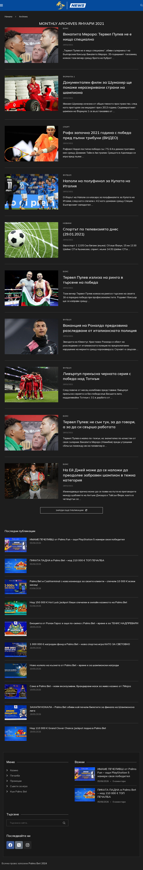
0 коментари (119, 781)
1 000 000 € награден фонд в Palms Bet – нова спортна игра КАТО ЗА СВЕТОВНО (80, 644)
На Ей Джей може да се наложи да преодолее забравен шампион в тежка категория (99, 475)
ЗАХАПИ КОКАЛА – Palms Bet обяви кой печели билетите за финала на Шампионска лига (82, 708)
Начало (8, 16)
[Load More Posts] (71, 510)
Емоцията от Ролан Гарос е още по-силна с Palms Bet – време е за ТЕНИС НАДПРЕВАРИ (84, 623)
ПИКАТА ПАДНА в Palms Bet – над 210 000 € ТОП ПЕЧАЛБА (67, 560)
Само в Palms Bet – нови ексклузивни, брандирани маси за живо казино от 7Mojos (80, 686)
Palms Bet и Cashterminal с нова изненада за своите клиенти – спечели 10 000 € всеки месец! (82, 583)
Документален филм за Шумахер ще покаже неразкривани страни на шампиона (97, 87)
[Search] (141, 5)
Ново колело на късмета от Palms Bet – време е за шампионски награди (74, 665)
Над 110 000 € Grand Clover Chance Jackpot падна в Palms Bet (68, 728)
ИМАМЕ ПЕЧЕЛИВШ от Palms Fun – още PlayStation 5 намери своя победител (77, 539)
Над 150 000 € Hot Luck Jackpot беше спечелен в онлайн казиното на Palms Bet (78, 602)
